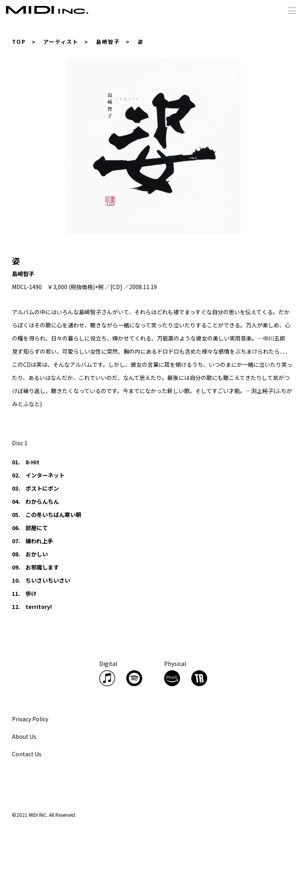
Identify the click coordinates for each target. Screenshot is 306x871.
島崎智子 (108, 41)
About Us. (24, 736)
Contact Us (26, 754)
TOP (19, 41)
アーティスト (60, 41)
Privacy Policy (30, 719)
